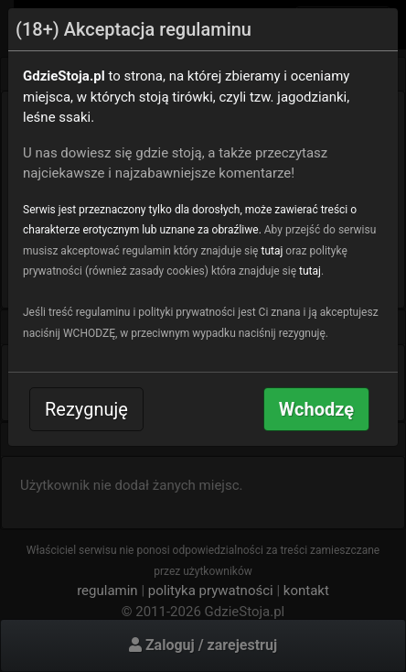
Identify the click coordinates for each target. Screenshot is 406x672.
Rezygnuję (86, 409)
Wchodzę (316, 409)
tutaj (272, 250)
